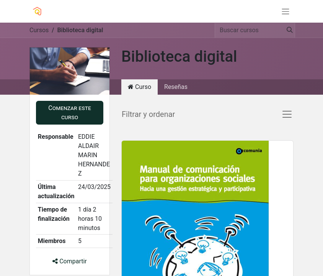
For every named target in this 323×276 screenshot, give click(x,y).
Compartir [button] (69, 261)
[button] (69, 113)
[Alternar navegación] (285, 11)
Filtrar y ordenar (148, 114)
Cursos (39, 30)
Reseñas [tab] (176, 86)
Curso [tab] (139, 86)
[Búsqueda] (287, 30)
